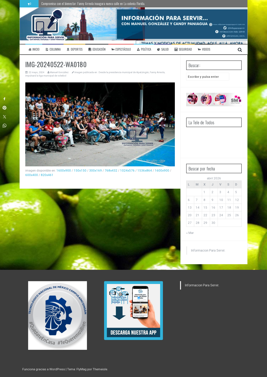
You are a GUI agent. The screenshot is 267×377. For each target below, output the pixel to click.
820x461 (47, 175)
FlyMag (82, 369)
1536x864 (144, 170)
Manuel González (59, 72)
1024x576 (127, 170)
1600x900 (63, 170)
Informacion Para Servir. (208, 250)
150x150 (80, 170)
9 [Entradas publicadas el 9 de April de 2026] (212, 200)
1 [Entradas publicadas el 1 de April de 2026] (204, 192)
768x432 (111, 170)
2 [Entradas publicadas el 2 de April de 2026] (212, 192)
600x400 (31, 175)
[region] (57, 315)
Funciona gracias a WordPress (44, 369)
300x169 (95, 170)
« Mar (190, 233)
